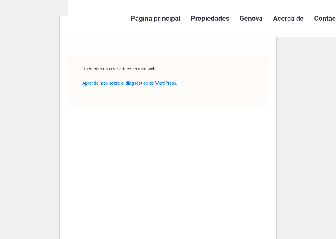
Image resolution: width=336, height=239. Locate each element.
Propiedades (210, 18)
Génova (251, 18)
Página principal (155, 18)
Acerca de (288, 18)
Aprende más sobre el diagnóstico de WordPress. (129, 83)
